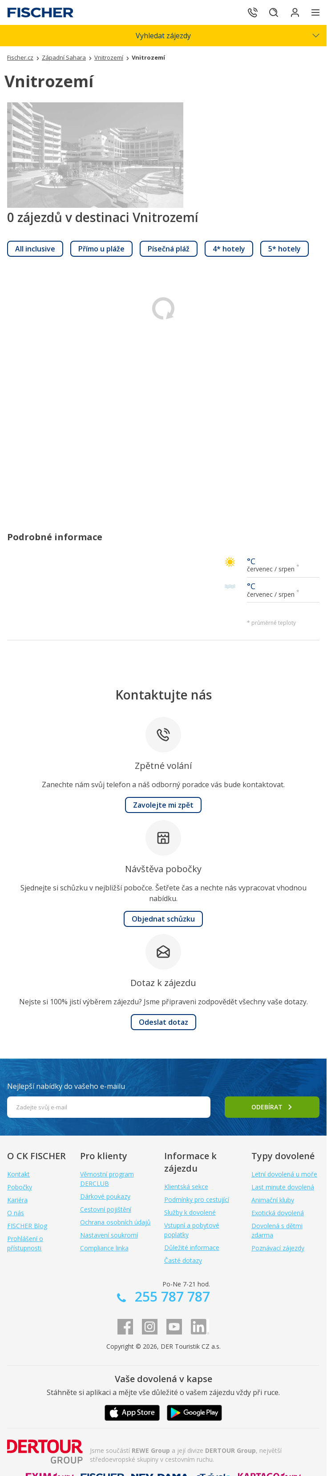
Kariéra (17, 1200)
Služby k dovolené (190, 1212)
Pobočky (19, 1187)
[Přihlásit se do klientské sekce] (291, 12)
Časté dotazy (183, 1260)
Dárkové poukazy (105, 1196)
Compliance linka (104, 1248)
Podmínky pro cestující (196, 1199)
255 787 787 (170, 1296)
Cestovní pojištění (105, 1209)
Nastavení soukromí (109, 1235)
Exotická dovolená (277, 1213)
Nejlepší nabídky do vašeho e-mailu (66, 1086)
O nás (15, 1213)
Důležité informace (191, 1247)
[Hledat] (266, 12)
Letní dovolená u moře (284, 1174)
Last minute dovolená (282, 1187)
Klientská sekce (186, 1186)
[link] (35, 249)
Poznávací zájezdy (277, 1248)
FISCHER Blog (27, 1225)
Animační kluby (272, 1200)
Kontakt (18, 1174)
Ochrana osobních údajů (115, 1222)
